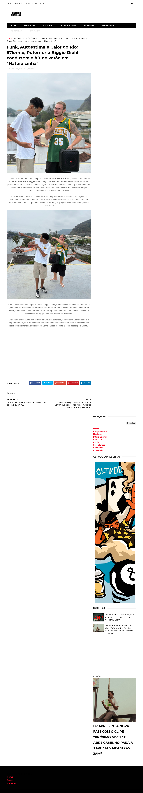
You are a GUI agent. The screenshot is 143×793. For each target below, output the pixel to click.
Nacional (18, 38)
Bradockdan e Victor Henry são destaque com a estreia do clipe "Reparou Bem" (120, 613)
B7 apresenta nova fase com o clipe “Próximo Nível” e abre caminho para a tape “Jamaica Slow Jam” (119, 626)
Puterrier (27, 38)
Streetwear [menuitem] (99, 441)
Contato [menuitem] (97, 436)
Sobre (10, 776)
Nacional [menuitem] (97, 430)
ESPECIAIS (89, 25)
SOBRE (18, 3)
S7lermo (35, 38)
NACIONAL (48, 25)
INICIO (9, 3)
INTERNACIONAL (69, 25)
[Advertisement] (114, 652)
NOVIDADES (30, 25)
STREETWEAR (109, 25)
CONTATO (27, 3)
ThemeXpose (21, 790)
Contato (11, 780)
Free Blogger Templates (36, 790)
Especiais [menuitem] (98, 447)
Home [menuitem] (96, 425)
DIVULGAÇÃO (40, 3)
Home (14, 25)
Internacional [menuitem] (100, 433)
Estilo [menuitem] (96, 438)
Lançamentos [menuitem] (100, 428)
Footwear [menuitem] (98, 444)
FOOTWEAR (16, 31)
